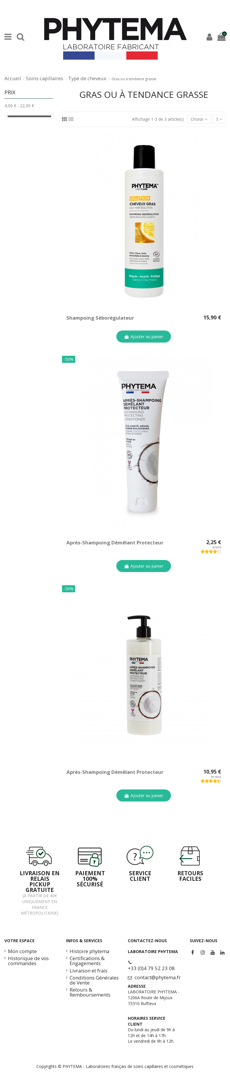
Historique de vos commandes (28, 961)
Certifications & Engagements (87, 961)
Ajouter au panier (143, 336)
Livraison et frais (89, 970)
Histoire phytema (89, 951)
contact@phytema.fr (158, 977)
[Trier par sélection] (199, 119)
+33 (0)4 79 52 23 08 (151, 968)
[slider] (6, 116)
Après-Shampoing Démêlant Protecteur (114, 542)
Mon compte (22, 951)
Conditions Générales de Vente (94, 980)
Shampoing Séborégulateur (100, 317)
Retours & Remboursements (90, 992)
